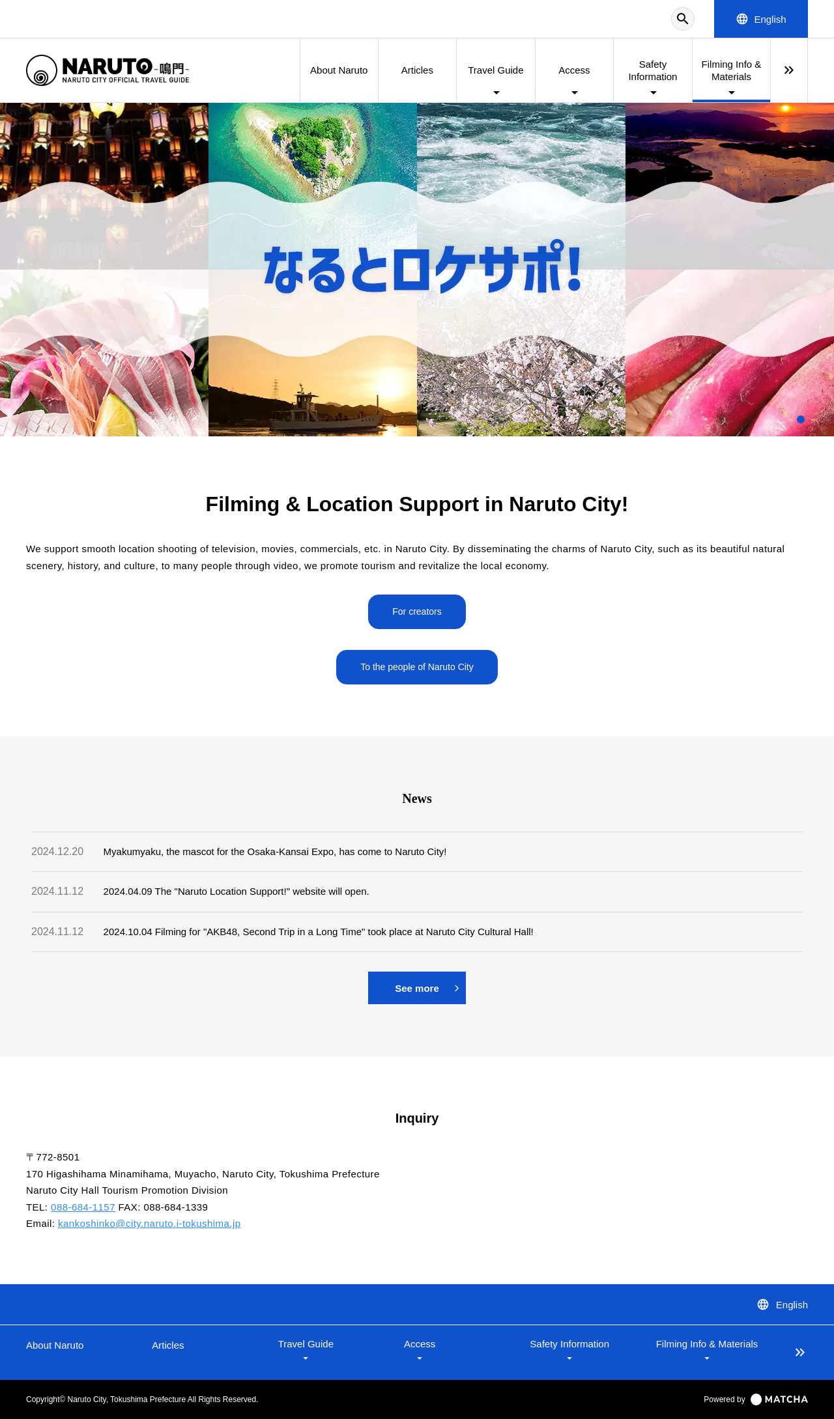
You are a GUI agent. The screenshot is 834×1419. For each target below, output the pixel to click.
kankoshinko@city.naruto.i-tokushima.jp (149, 1223)
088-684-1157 (83, 1207)
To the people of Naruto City (417, 667)
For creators (416, 611)
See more (427, 988)
